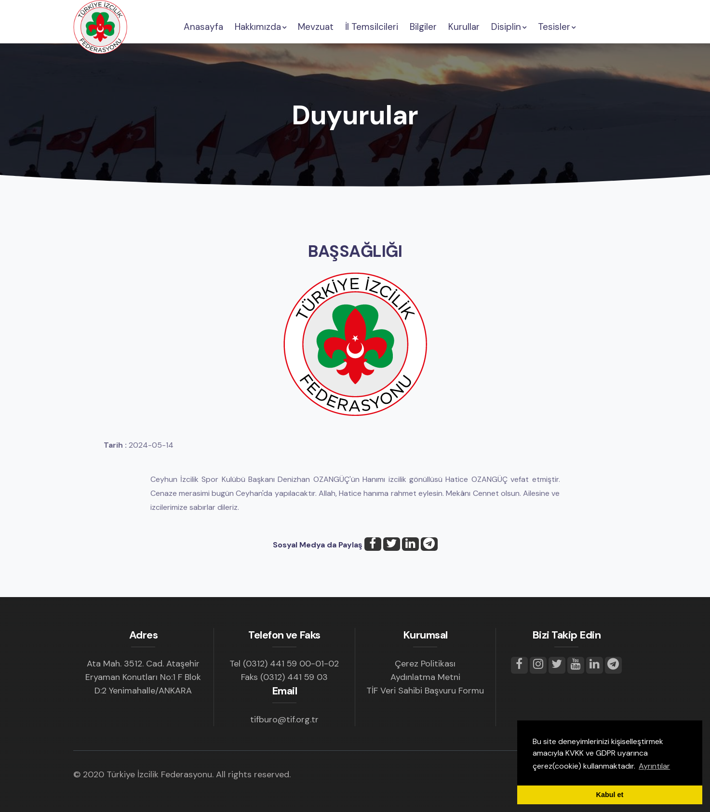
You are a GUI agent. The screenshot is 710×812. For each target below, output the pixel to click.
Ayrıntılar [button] (654, 766)
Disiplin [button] (508, 27)
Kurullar (464, 27)
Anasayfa (203, 27)
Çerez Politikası (425, 663)
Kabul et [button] (610, 795)
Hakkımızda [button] (260, 27)
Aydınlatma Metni (425, 677)
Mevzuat (316, 27)
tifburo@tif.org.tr (284, 719)
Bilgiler (423, 27)
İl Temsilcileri (371, 27)
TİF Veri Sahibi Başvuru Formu (425, 690)
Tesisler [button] (557, 27)
